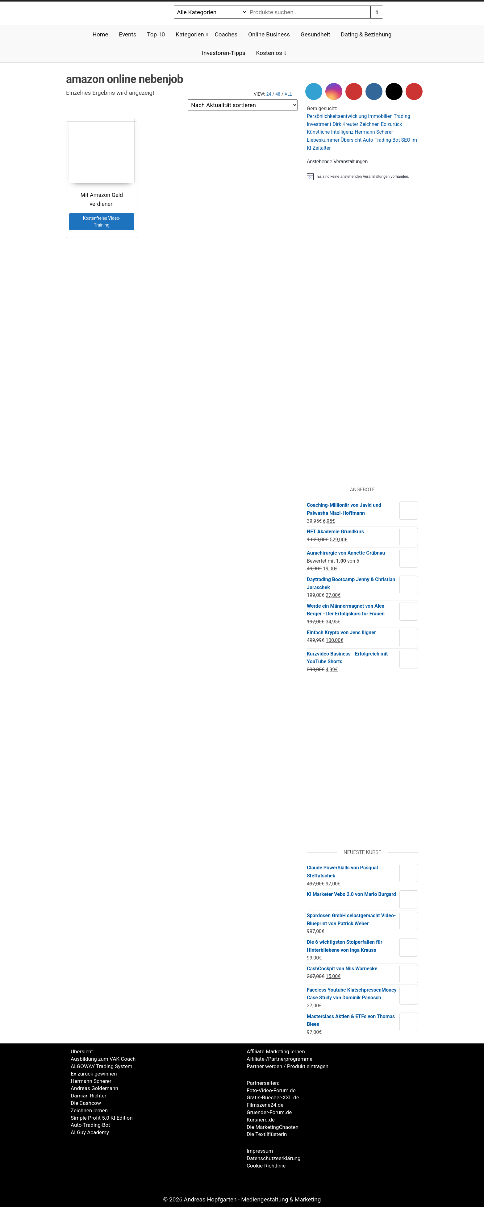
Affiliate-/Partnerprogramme (279, 1059)
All (288, 94)
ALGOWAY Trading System (101, 1066)
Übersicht (351, 140)
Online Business (269, 34)
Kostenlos (269, 52)
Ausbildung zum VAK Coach (103, 1059)
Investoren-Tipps (223, 52)
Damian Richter (88, 1096)
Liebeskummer (323, 140)
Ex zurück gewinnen (94, 1074)
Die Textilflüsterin (267, 1134)
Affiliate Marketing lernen (276, 1051)
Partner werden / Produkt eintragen (287, 1066)
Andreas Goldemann (94, 1088)
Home (100, 34)
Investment (319, 124)
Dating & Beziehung (366, 34)
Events (127, 34)
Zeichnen (370, 124)
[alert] (362, 176)
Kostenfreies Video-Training (101, 221)
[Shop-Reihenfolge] (243, 105)
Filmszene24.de (265, 1105)
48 (277, 94)
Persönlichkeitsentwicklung (337, 116)
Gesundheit (315, 34)
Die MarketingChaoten (272, 1127)
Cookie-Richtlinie (266, 1166)
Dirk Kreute (344, 124)
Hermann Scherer (374, 132)
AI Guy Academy (90, 1132)
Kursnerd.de (261, 1120)
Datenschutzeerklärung (274, 1158)
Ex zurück (391, 124)
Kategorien (190, 34)
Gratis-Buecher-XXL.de (273, 1097)
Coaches (226, 34)
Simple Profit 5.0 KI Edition (102, 1118)
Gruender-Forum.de (269, 1112)
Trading (402, 116)
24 (268, 94)
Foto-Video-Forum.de (271, 1090)
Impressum (260, 1151)
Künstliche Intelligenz (330, 132)
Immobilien (380, 116)
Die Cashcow (86, 1103)
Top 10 (156, 34)
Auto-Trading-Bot (381, 140)
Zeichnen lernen (89, 1110)
